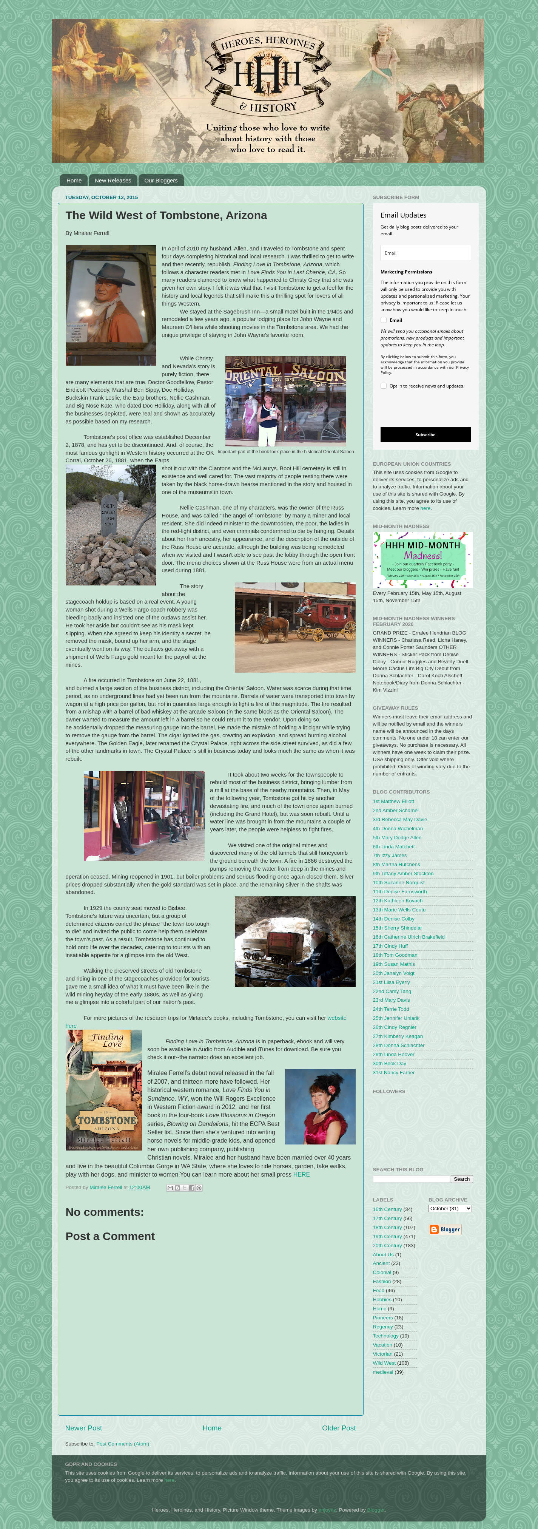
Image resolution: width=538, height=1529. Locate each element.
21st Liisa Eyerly (391, 982)
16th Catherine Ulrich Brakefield (409, 937)
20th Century (387, 1245)
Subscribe (426, 434)
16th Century (387, 1209)
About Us (383, 1254)
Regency (383, 1327)
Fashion (382, 1281)
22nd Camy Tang (392, 991)
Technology (386, 1336)
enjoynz (327, 1510)
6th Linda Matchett (394, 846)
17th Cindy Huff (390, 946)
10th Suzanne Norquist (399, 882)
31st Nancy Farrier (394, 1072)
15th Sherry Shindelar (397, 928)
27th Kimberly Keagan (398, 1036)
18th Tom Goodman (395, 955)
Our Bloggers (160, 180)
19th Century (387, 1236)
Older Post (339, 1428)
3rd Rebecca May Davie (400, 819)
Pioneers (383, 1317)
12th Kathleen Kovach (398, 901)
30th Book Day (390, 1063)
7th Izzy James (390, 855)
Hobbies (382, 1299)
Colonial (382, 1272)
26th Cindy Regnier (395, 1027)
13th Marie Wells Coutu (399, 910)
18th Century (387, 1227)
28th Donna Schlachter (399, 1045)
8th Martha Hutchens (396, 864)
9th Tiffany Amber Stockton (403, 873)
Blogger (376, 1510)
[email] (426, 253)
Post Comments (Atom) (122, 1444)
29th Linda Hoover (394, 1054)
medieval (383, 1372)
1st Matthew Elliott (394, 801)
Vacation (383, 1345)
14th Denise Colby (394, 919)
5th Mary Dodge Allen (397, 837)
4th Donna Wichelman (398, 828)
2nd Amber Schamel (396, 810)
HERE (301, 1174)
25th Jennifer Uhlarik (396, 1018)
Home (74, 180)
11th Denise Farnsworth (400, 891)
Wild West (384, 1363)
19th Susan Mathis (394, 964)
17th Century (387, 1218)
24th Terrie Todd (391, 1009)
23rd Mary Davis (391, 1000)
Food (379, 1290)
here (426, 508)
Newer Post (83, 1428)
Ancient (381, 1263)
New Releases (113, 180)
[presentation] (420, 409)
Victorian (383, 1354)
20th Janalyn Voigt (394, 973)
